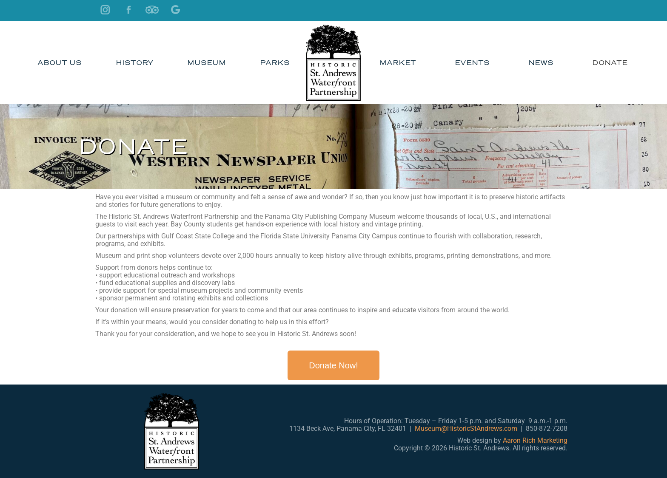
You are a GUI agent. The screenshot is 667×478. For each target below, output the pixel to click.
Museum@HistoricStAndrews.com (466, 428)
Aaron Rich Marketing (535, 440)
